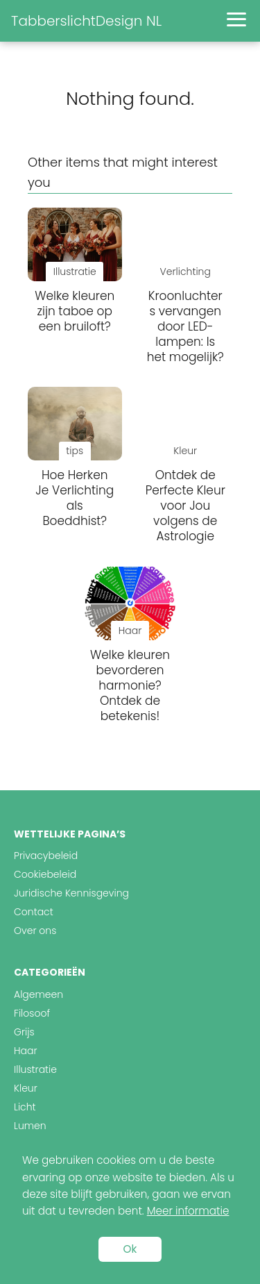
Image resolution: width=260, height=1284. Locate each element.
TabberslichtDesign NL (86, 21)
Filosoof (32, 1013)
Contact (33, 912)
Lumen (30, 1126)
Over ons (35, 930)
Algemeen (38, 994)
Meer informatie (188, 1210)
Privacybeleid (46, 855)
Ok (130, 1249)
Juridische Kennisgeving (71, 893)
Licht (25, 1107)
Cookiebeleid (45, 874)
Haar (25, 1051)
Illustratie (35, 1069)
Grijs (24, 1032)
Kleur (25, 1088)
